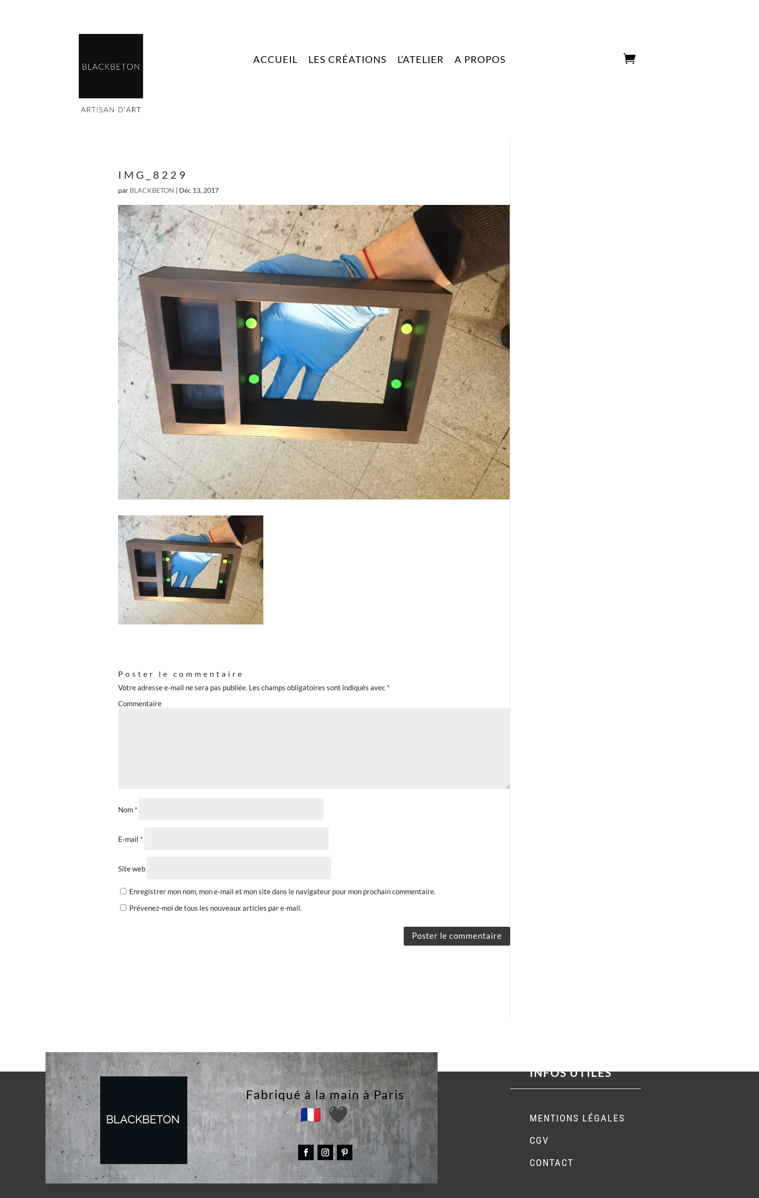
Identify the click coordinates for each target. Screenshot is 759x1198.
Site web (131, 868)
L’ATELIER (420, 60)
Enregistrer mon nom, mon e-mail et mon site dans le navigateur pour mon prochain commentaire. (282, 891)
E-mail (130, 839)
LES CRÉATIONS (347, 60)
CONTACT (552, 1162)
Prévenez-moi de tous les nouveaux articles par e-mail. (215, 907)
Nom (127, 809)
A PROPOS (480, 60)
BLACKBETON (152, 190)
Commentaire (140, 703)
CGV (539, 1140)
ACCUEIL (275, 60)
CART (609, 59)
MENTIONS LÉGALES (577, 1118)
